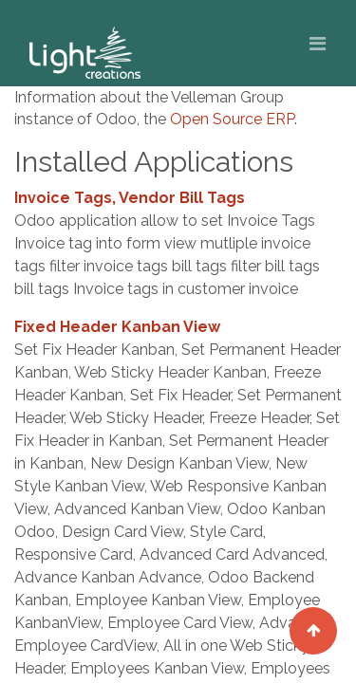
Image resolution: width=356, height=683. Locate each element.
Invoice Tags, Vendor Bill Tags (129, 198)
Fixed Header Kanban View (117, 327)
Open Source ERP (232, 119)
